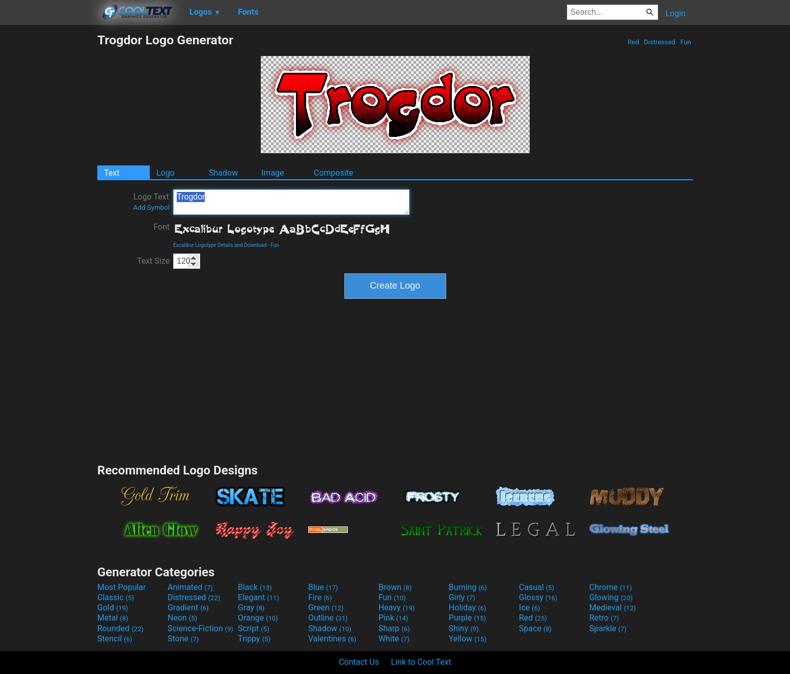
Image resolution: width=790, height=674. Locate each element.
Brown (395, 587)
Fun (685, 42)
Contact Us (359, 662)
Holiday (467, 607)
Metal (112, 618)
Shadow (223, 173)
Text (111, 173)
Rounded (120, 628)
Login (676, 13)
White (394, 638)
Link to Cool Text (421, 662)
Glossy (538, 597)
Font (161, 227)
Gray (251, 607)
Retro (604, 618)
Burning (468, 587)
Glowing (611, 597)
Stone (183, 638)
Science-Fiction (200, 628)
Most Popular (121, 587)
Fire (320, 597)
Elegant (258, 597)
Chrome (610, 587)
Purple (467, 618)
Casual (536, 587)
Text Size (153, 261)
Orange (258, 618)
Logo (165, 173)
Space (535, 628)
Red (633, 42)
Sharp (394, 628)
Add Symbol (151, 207)
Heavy (396, 607)
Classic (115, 597)
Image (272, 173)
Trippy (254, 638)
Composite (333, 173)
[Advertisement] (48, 185)
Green (326, 607)
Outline (328, 618)
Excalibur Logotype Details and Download (220, 245)
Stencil (114, 638)
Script (253, 628)
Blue (323, 587)
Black (255, 587)
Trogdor (291, 202)
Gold (112, 607)
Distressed (659, 42)
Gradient (188, 607)
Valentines (332, 638)
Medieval (612, 607)
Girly (462, 597)
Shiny (464, 628)
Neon (182, 618)
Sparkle (607, 628)
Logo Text (151, 201)
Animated (190, 587)
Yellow (467, 638)
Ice (529, 607)
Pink (393, 618)
